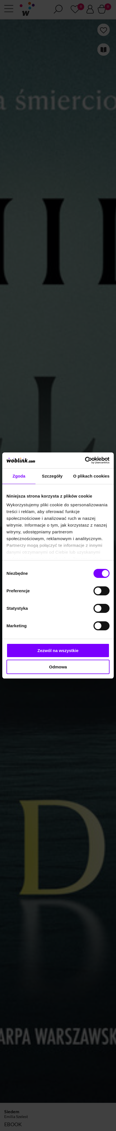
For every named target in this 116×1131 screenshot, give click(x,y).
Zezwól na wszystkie (58, 650)
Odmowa (58, 666)
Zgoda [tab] (18, 476)
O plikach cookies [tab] (91, 476)
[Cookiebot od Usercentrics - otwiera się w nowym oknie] (85, 460)
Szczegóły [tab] (52, 476)
